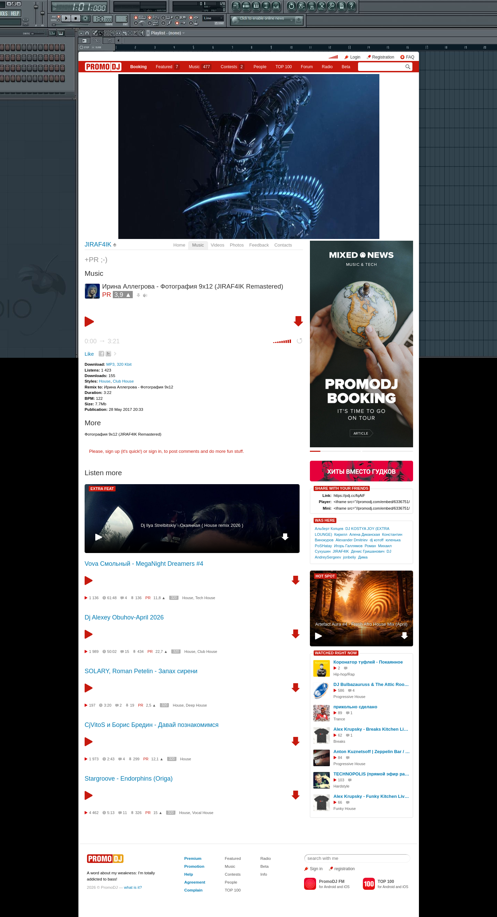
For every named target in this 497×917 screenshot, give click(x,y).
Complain (193, 890)
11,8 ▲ (159, 598)
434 (140, 651)
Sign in (316, 869)
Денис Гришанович (368, 551)
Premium (193, 858)
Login (355, 57)
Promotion (194, 866)
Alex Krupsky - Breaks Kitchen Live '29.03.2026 (372, 729)
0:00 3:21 (102, 341)
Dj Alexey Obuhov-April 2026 (124, 617)
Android (330, 887)
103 (341, 780)
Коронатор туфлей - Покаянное (368, 662)
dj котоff (376, 540)
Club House (123, 381)
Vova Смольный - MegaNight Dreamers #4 (144, 563)
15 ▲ (157, 813)
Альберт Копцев (329, 529)
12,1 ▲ (157, 759)
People (259, 66)
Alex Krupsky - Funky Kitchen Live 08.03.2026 (372, 796)
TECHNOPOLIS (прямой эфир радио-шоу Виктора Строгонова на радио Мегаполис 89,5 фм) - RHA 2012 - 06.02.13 (372, 774)
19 (132, 705)
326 (138, 813)
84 (340, 758)
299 (136, 759)
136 (138, 598)
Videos (218, 245)
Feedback (259, 245)
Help (188, 874)
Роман (370, 546)
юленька (393, 540)
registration (344, 869)
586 (341, 690)
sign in (155, 451)
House (105, 381)
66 (340, 802)
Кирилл (340, 534)
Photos (237, 245)
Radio (327, 66)
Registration (383, 57)
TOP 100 (283, 66)
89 (340, 713)
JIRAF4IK (98, 244)
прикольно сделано (355, 707)
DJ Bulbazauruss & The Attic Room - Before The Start (372, 684)
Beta (346, 66)
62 (340, 735)
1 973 (94, 759)
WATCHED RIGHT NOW (336, 653)
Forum (307, 66)
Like (89, 354)
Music (200, 67)
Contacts (283, 245)
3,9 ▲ (122, 294)
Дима (362, 557)
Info (263, 874)
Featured (168, 67)
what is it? (133, 887)
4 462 (94, 813)
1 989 (94, 651)
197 (92, 705)
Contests (232, 874)
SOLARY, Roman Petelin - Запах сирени (141, 671)
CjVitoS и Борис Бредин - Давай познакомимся (152, 724)
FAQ (410, 57)
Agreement (194, 882)
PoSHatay (323, 546)
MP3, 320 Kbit (118, 364)
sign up (112, 451)
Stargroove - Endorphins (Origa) (129, 778)
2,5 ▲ (151, 705)
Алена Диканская (364, 534)
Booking (138, 66)
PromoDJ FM (331, 881)
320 (174, 597)
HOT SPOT (325, 576)
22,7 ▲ (161, 651)
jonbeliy (349, 557)
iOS (346, 887)
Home (179, 245)
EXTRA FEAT (102, 489)
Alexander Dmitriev (352, 540)
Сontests (233, 67)
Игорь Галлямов (348, 546)
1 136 (94, 598)
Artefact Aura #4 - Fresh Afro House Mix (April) (361, 624)
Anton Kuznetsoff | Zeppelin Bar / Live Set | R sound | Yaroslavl (372, 751)
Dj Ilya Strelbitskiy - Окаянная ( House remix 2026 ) (192, 525)
